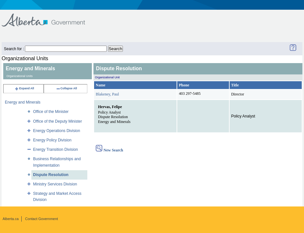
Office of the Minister (51, 111)
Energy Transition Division (55, 149)
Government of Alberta (48, 17)
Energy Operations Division (56, 130)
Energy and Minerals (22, 102)
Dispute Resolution (50, 174)
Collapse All (66, 88)
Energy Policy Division (52, 140)
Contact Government (41, 219)
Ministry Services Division (55, 184)
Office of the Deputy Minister (57, 121)
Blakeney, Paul (107, 94)
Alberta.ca (11, 219)
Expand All (24, 88)
